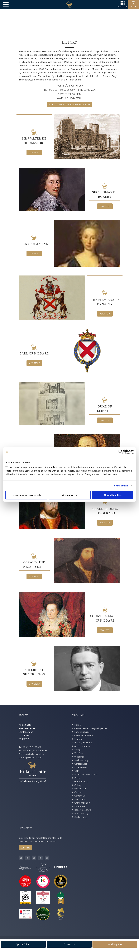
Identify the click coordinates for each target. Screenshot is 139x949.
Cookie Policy (81, 816)
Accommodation (82, 746)
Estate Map (80, 806)
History (78, 738)
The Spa (78, 753)
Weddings (79, 756)
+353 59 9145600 (32, 746)
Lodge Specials (82, 731)
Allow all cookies (112, 495)
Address (23, 715)
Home (77, 724)
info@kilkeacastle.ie (34, 753)
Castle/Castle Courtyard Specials (90, 728)
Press (77, 777)
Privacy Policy (81, 813)
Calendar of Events (84, 735)
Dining (77, 749)
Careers (78, 792)
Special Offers (23, 944)
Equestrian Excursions (85, 774)
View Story (34, 152)
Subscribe (25, 847)
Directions (79, 799)
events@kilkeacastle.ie (30, 757)
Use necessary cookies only (26, 495)
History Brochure (83, 742)
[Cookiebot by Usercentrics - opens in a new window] (121, 452)
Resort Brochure (82, 809)
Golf (76, 770)
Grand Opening (82, 802)
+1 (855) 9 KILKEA (38, 750)
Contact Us (80, 795)
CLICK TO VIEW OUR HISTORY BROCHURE (69, 104)
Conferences (80, 763)
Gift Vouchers (81, 781)
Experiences (80, 767)
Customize (69, 495)
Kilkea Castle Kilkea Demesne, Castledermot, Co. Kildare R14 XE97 (27, 731)
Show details (121, 485)
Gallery (77, 785)
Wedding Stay (115, 944)
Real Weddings (82, 760)
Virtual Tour (80, 788)
